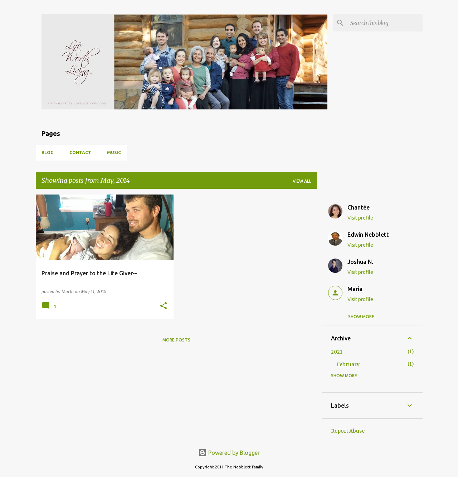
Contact (80, 152)
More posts (176, 340)
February (348, 364)
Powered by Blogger (229, 452)
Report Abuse (348, 431)
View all (302, 181)
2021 (336, 352)
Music (114, 152)
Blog (48, 152)
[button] (163, 306)
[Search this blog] (385, 22)
